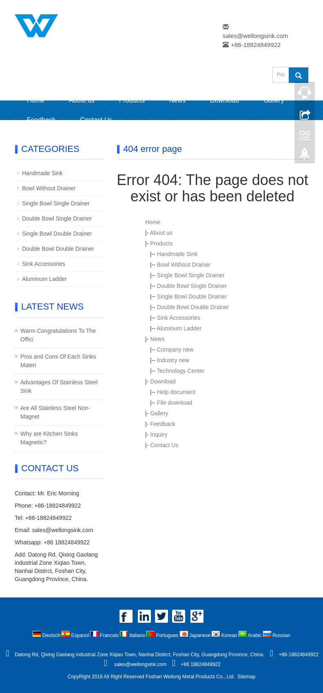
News (177, 100)
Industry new (173, 360)
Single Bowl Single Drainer (191, 275)
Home (35, 100)
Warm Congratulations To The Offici (58, 335)
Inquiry (158, 434)
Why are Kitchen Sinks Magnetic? (49, 438)
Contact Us (96, 119)
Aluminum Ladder (179, 328)
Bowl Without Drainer (184, 264)
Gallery (273, 100)
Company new (175, 349)
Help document (176, 392)
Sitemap (246, 677)
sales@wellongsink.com (255, 35)
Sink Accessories (178, 317)
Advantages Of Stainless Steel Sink (58, 386)
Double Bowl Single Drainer (192, 286)
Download (224, 100)
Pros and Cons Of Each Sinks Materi (58, 360)
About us (82, 100)
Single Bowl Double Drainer (192, 296)
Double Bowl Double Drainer (193, 307)
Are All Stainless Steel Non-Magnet (55, 412)
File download (174, 402)
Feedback (41, 119)
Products (132, 100)
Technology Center (181, 371)
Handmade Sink (177, 254)
